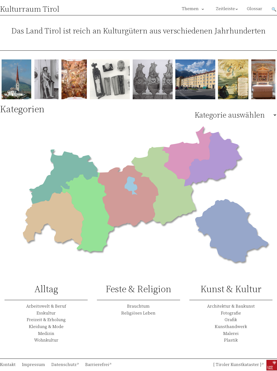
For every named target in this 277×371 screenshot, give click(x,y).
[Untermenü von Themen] (203, 9)
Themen (190, 8)
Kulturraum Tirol (29, 8)
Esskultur (46, 313)
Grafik (231, 319)
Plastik (231, 340)
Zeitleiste (225, 8)
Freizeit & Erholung (46, 319)
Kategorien (22, 108)
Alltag (46, 288)
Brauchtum (138, 306)
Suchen (274, 8)
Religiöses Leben (138, 313)
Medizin (46, 333)
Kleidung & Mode (46, 326)
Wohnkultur (46, 340)
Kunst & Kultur (230, 288)
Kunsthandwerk (231, 326)
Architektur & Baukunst (231, 306)
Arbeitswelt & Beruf (46, 306)
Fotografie (231, 313)
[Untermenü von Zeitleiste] (236, 9)
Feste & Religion (138, 288)
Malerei (231, 333)
